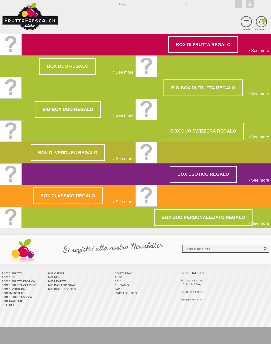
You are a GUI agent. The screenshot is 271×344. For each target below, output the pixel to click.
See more (259, 50)
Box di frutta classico (19, 285)
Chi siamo (122, 285)
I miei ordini (55, 273)
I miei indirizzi (57, 281)
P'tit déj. (8, 305)
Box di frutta (12, 273)
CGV (117, 281)
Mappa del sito (126, 293)
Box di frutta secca (17, 297)
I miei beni (53, 277)
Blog (118, 277)
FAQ (117, 289)
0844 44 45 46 (194, 291)
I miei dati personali (61, 285)
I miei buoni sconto (61, 289)
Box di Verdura (13, 289)
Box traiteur (12, 301)
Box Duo (8, 277)
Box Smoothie (13, 293)
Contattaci (124, 273)
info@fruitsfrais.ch (192, 299)
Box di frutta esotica (18, 281)
